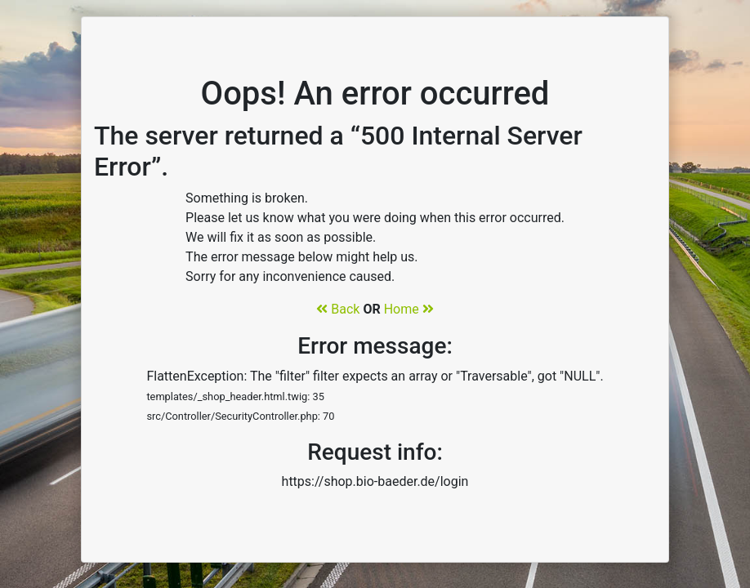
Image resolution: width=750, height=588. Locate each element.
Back (337, 309)
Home (409, 309)
